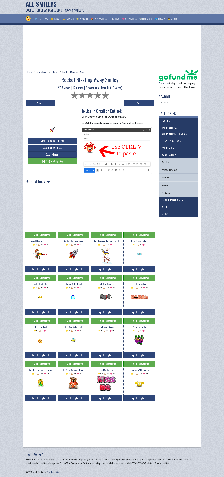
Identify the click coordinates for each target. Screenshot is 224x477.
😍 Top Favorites (99, 18)
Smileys (166, 193)
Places (54, 71)
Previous (41, 103)
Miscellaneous (169, 169)
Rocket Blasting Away (74, 71)
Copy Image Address (52, 148)
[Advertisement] (141, 7)
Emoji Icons (42, 71)
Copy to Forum (52, 154)
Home (29, 71)
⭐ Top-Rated (82, 18)
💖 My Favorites (129, 18)
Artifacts (166, 161)
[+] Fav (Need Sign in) (52, 161)
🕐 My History (146, 18)
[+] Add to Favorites (40, 235)
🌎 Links (159, 18)
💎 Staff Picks (41, 18)
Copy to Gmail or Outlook (52, 141)
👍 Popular (68, 18)
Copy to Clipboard (40, 269)
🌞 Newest (55, 18)
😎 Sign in (172, 18)
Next (139, 103)
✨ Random (114, 18)
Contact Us (53, 471)
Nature (165, 177)
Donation (164, 83)
